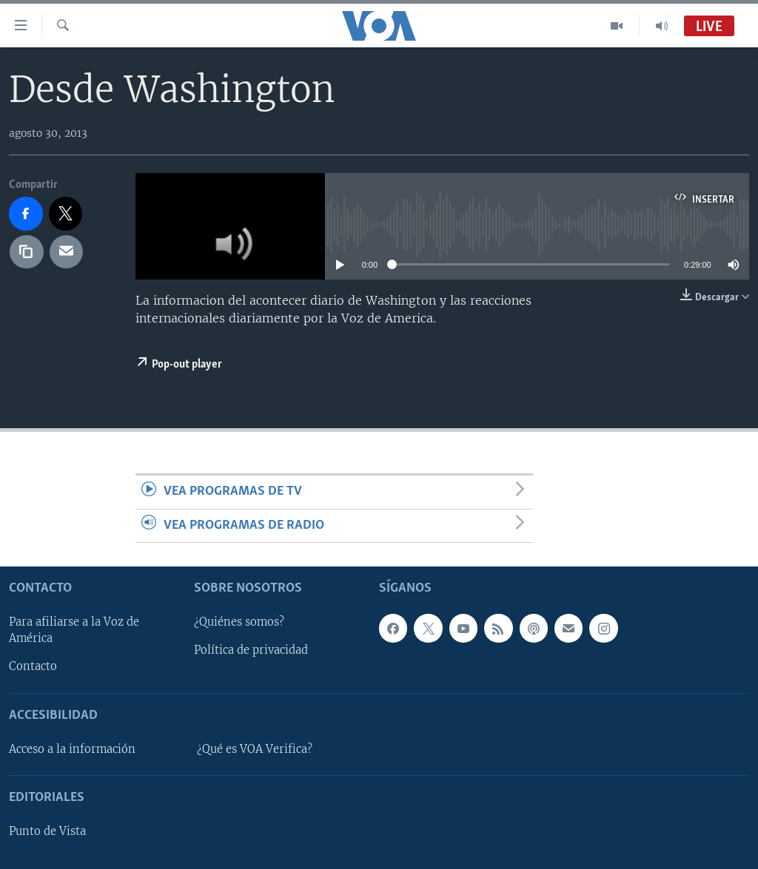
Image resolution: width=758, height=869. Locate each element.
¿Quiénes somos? (239, 622)
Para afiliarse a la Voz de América (74, 630)
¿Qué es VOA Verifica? (254, 749)
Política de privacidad (251, 650)
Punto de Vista (47, 831)
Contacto (33, 666)
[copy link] (27, 252)
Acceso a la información (72, 749)
